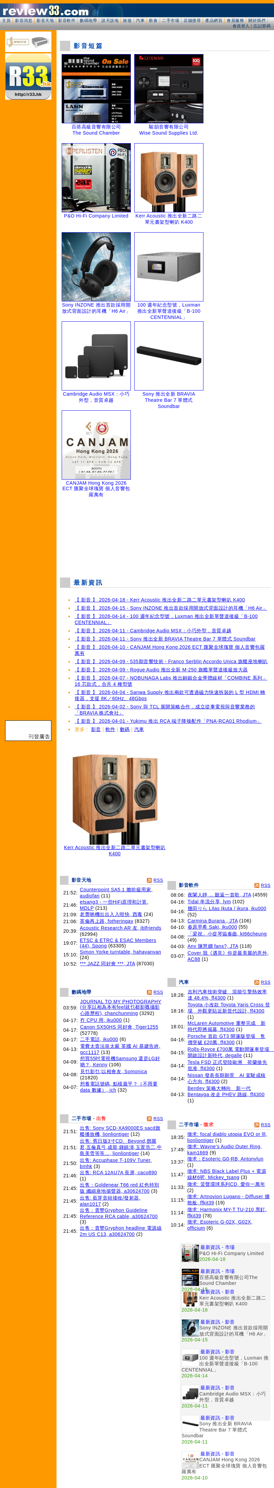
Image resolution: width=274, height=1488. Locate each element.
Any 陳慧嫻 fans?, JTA (213, 946)
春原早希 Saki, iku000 (212, 927)
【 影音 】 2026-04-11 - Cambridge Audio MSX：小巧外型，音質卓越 (153, 630)
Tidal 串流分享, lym (209, 901)
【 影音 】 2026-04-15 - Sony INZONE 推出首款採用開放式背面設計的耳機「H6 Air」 (171, 608)
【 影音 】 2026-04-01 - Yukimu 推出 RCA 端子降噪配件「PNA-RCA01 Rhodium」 (168, 721)
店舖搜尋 (192, 20)
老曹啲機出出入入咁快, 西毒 (111, 914)
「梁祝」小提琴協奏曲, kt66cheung (227, 934)
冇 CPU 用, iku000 (101, 1020)
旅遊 (127, 20)
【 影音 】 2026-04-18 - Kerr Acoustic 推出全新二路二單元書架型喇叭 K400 (160, 600)
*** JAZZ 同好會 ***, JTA (107, 963)
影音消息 (23, 20)
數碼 (125, 729)
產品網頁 (213, 20)
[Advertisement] (165, 536)
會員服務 (235, 20)
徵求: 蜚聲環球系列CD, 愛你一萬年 (226, 1184)
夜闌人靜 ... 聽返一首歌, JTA (219, 894)
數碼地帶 (88, 20)
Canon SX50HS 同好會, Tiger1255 (119, 1027)
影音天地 (45, 20)
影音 (96, 729)
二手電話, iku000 (99, 1039)
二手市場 (170, 20)
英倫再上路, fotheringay (106, 921)
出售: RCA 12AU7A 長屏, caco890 (118, 1172)
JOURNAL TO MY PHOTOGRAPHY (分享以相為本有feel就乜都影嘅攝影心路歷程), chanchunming (120, 1007)
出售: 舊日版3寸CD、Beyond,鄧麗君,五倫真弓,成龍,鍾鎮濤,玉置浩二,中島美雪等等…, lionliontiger (121, 1147)
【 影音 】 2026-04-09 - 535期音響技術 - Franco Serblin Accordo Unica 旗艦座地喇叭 (171, 661)
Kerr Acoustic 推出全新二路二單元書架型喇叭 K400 (114, 848)
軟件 (110, 729)
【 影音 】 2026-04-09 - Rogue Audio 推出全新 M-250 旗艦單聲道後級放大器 (161, 669)
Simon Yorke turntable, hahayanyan (120, 952)
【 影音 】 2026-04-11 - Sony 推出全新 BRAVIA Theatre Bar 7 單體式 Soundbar (165, 639)
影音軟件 (66, 20)
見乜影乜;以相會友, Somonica (113, 1071)
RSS (158, 880)
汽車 (140, 20)
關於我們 (256, 20)
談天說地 (110, 20)
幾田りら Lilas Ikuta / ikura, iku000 (227, 908)
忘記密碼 (262, 26)
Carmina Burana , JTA (213, 920)
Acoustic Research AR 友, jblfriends (120, 928)
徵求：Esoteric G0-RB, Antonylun (225, 1159)
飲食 (153, 20)
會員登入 (241, 26)
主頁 (6, 20)
